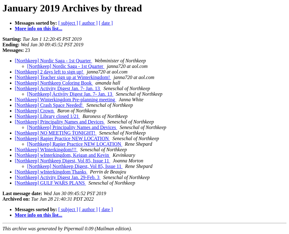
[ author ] (88, 23)
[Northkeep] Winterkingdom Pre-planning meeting (65, 99)
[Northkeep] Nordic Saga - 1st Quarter (53, 60)
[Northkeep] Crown (35, 110)
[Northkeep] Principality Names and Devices (60, 121)
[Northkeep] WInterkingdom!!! (46, 149)
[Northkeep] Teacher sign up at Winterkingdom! (63, 77)
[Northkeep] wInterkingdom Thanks (51, 171)
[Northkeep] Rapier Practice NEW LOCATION (62, 138)
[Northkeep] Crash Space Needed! (49, 105)
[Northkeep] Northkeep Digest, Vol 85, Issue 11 (62, 160)
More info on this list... (38, 28)
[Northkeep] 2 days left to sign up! (49, 71)
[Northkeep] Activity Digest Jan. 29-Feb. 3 (58, 177)
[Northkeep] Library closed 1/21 (47, 116)
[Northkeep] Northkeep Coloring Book (54, 83)
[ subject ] (68, 23)
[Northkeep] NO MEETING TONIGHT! (56, 133)
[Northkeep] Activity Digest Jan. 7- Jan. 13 (58, 88)
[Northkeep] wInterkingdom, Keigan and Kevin (62, 155)
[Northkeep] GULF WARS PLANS (50, 183)
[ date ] (106, 23)
